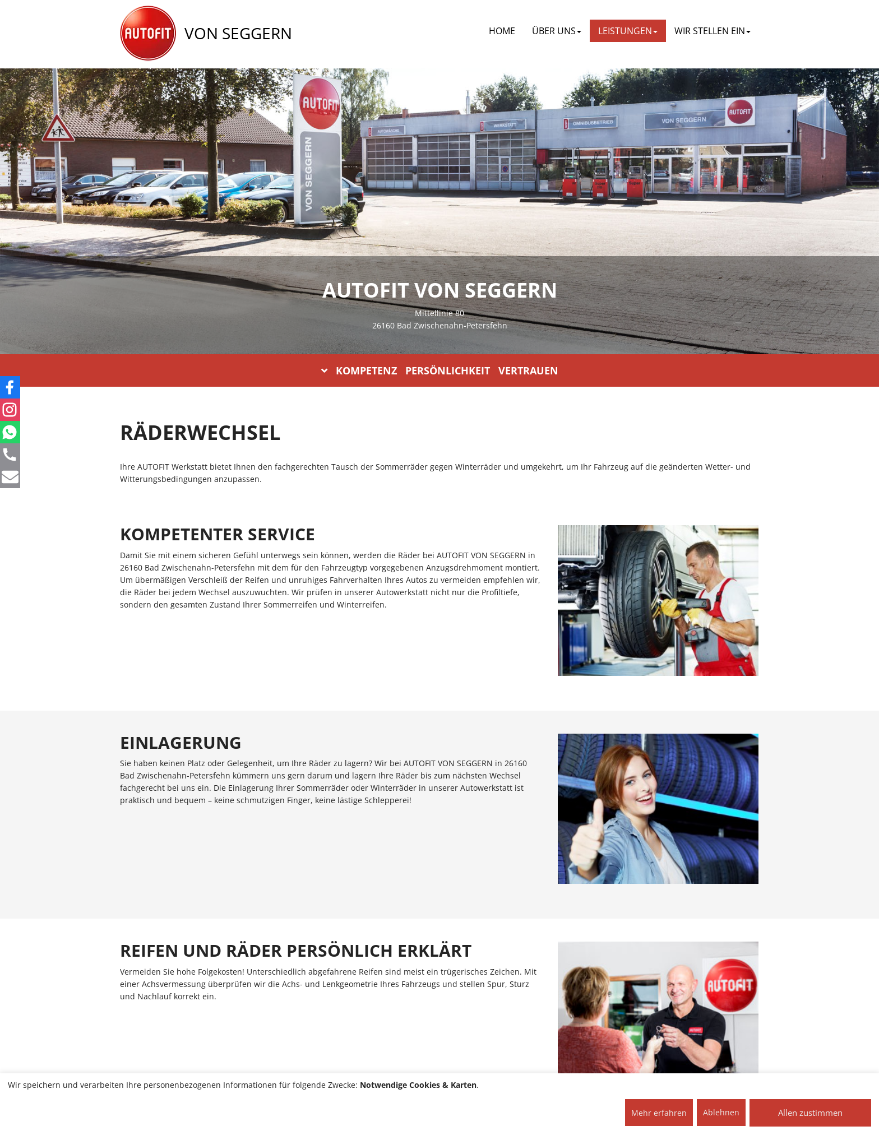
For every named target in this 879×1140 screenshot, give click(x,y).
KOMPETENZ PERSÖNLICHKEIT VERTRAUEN (439, 370)
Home (502, 31)
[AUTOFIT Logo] (148, 33)
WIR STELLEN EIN (712, 31)
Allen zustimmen (810, 1112)
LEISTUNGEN (628, 31)
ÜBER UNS (556, 31)
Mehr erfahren (659, 1112)
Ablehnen (721, 1112)
